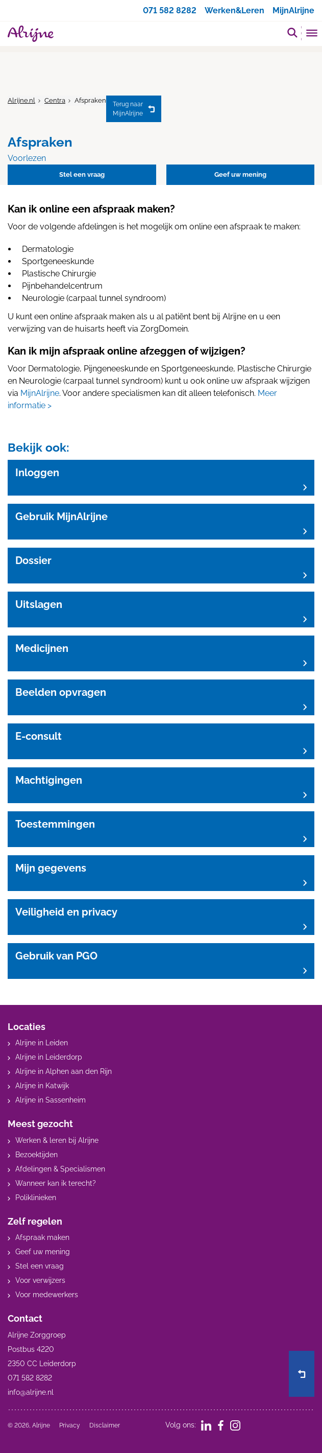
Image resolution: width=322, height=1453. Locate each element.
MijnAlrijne (293, 10)
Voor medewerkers (46, 1295)
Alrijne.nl (21, 100)
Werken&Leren (234, 10)
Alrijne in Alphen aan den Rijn (63, 1071)
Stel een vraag (39, 1266)
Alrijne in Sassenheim (50, 1100)
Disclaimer (104, 1425)
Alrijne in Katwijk (42, 1086)
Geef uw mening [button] (240, 174)
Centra (54, 100)
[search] (292, 32)
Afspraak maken (42, 1237)
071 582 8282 (169, 10)
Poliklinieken (35, 1197)
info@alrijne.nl (31, 1392)
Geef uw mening (42, 1252)
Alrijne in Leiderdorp (48, 1057)
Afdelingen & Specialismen (60, 1169)
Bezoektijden (36, 1155)
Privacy (69, 1425)
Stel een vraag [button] (82, 174)
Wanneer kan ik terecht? (55, 1183)
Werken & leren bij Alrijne (56, 1140)
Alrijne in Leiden (41, 1043)
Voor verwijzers (40, 1280)
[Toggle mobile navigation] (312, 34)
